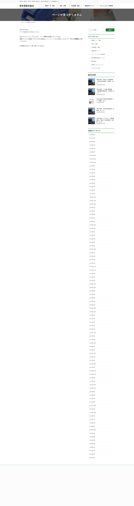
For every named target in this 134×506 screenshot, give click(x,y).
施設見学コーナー (95, 51)
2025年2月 (92, 190)
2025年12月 (92, 155)
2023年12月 (92, 225)
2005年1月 (92, 457)
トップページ (51, 39)
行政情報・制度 (94, 47)
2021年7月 (92, 273)
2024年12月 (92, 197)
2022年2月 (92, 263)
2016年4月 (92, 346)
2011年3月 (92, 409)
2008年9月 (92, 436)
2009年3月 (92, 433)
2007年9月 (92, 450)
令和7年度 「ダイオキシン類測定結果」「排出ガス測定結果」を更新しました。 (105, 120)
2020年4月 (92, 298)
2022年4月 (92, 256)
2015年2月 (92, 360)
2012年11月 (92, 384)
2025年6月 (92, 176)
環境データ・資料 (95, 40)
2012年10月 (92, 388)
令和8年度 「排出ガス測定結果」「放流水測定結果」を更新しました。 (105, 81)
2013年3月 (92, 381)
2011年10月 (92, 405)
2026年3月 (92, 145)
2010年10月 (92, 412)
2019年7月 (92, 315)
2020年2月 (92, 305)
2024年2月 (92, 221)
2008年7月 (92, 440)
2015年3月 (92, 357)
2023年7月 (92, 232)
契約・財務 (93, 44)
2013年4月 (92, 377)
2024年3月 (92, 218)
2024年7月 (92, 211)
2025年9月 (92, 166)
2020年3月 (92, 301)
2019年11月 (92, 311)
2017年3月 (92, 339)
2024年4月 (92, 214)
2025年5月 (92, 179)
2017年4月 (92, 336)
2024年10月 (92, 204)
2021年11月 (92, 270)
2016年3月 (92, 350)
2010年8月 (92, 416)
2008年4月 (92, 443)
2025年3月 (92, 186)
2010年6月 (92, 423)
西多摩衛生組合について (97, 58)
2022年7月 (92, 252)
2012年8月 (92, 391)
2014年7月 (92, 367)
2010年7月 (92, 419)
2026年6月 (92, 134)
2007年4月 (92, 454)
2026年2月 (92, 148)
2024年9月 (92, 207)
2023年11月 (92, 228)
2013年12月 (92, 371)
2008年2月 (92, 447)
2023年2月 (92, 242)
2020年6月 (92, 294)
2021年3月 (92, 277)
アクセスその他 (94, 68)
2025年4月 (92, 183)
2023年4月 (92, 235)
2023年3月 (92, 239)
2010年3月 (92, 426)
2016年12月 (92, 343)
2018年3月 (92, 329)
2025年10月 (92, 162)
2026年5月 (92, 138)
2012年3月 (92, 402)
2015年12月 (92, 353)
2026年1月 (92, 152)
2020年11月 (92, 287)
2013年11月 (92, 374)
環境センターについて (96, 64)
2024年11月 (92, 200)
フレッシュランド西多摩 (97, 54)
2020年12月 (92, 284)
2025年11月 (92, 159)
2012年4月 (92, 398)
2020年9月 (92, 291)
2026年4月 (92, 141)
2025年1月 (92, 193)
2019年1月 (92, 325)
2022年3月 (92, 259)
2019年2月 (92, 322)
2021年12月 (92, 266)
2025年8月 (92, 169)
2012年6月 (92, 395)
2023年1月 (92, 245)
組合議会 (92, 61)
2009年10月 (92, 430)
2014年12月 (92, 364)
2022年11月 (92, 249)
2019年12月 (92, 308)
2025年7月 (92, 173)
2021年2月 (92, 280)
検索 (110, 30)
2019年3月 (92, 318)
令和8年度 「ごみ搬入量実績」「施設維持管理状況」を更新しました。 (105, 91)
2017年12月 (92, 332)
